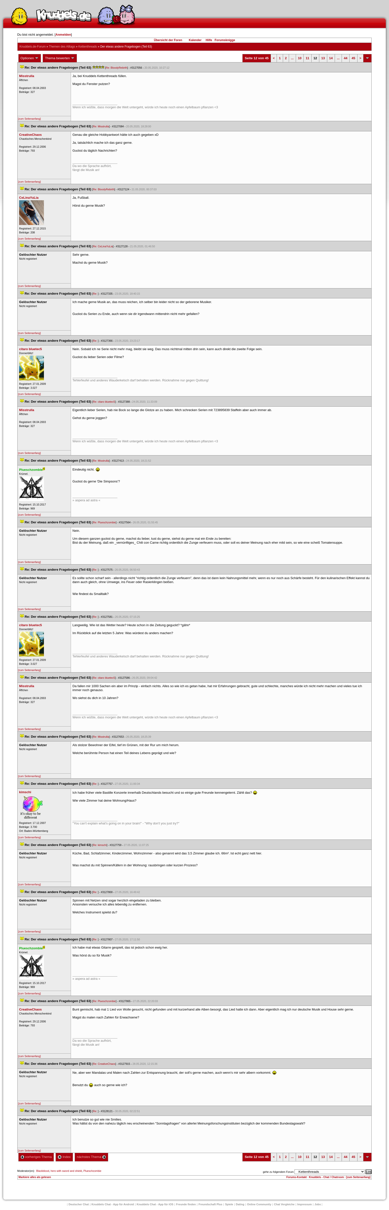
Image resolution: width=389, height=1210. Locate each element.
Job (318, 1204)
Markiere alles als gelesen (35, 1177)
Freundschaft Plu (210, 1204)
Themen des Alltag (62, 46)
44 (345, 58)
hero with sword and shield (66, 1170)
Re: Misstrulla (101, 126)
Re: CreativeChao (104, 1063)
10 (299, 58)
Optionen (30, 58)
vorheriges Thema (36, 1157)
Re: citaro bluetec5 (104, 401)
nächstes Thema (91, 1157)
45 (353, 58)
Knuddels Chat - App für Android (113, 1204)
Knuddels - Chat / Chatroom (326, 1177)
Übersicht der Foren (168, 40)
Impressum (304, 1204)
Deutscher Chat (79, 1204)
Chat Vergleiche (284, 1204)
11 (307, 58)
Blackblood (42, 1170)
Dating (240, 1204)
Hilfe (209, 40)
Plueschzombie (92, 1170)
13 (323, 58)
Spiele (229, 1204)
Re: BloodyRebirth (116, 67)
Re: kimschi (100, 845)
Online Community (259, 1204)
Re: (95, 293)
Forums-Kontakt (296, 1177)
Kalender (195, 40)
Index (64, 1157)
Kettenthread (87, 46)
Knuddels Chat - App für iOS (155, 1204)
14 (331, 58)
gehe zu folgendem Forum (278, 1171)
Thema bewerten (60, 58)
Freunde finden (186, 1204)
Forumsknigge (225, 40)
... (292, 58)
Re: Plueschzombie (104, 522)
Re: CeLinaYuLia (103, 246)
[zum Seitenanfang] (29, 118)
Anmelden (63, 34)
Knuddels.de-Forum (33, 46)
